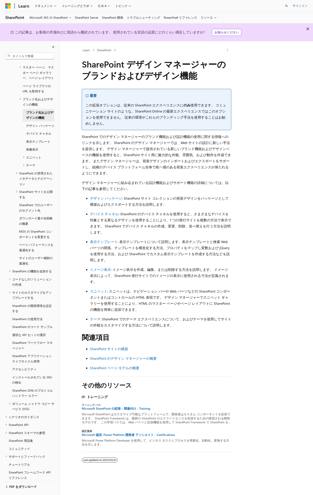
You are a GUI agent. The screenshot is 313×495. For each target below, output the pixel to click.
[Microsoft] (8, 6)
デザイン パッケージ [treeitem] (40, 114)
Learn (86, 50)
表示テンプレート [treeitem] (38, 129)
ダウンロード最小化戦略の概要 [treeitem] (36, 209)
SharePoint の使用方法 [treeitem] (27, 307)
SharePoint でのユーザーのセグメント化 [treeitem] (36, 195)
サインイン (300, 5)
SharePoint (104, 50)
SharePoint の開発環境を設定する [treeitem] (32, 296)
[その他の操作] (227, 50)
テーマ (95, 319)
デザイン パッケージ (106, 198)
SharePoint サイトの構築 (109, 348)
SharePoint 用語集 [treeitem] (21, 429)
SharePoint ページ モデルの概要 (114, 368)
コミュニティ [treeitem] (18, 437)
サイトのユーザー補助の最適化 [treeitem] (36, 248)
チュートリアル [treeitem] (19, 452)
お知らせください (227, 32)
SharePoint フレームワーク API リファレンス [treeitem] (30, 463)
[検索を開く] (286, 6)
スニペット (98, 291)
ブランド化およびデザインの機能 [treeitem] (39, 103)
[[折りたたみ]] (53, 47)
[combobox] (29, 56)
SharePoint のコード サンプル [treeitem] (32, 315)
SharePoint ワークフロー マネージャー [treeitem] (32, 333)
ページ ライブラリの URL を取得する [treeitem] (37, 76)
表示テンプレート (104, 241)
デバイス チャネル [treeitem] (38, 121)
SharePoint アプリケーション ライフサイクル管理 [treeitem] (32, 346)
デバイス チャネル (104, 214)
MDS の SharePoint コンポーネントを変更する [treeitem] (35, 222)
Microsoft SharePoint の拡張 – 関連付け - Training (116, 409)
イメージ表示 (100, 269)
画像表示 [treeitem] (32, 137)
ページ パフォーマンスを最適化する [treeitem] (36, 235)
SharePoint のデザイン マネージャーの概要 (123, 358)
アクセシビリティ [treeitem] (24, 357)
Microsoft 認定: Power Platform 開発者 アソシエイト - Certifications (128, 435)
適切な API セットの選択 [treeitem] (29, 323)
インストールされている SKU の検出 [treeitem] (32, 368)
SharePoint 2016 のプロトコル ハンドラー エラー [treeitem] (32, 381)
